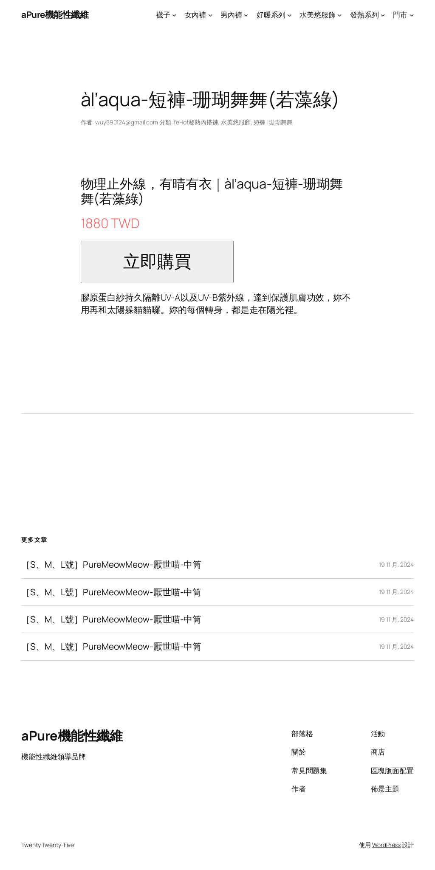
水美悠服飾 (236, 122)
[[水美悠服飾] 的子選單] (339, 14)
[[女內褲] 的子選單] (210, 14)
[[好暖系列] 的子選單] (289, 14)
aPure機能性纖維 (54, 14)
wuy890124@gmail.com (126, 122)
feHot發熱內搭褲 (196, 122)
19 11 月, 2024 (396, 564)
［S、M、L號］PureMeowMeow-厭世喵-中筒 (111, 564)
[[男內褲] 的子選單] (246, 14)
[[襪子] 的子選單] (174, 14)
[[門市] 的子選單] (412, 14)
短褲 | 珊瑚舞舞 (273, 122)
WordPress (386, 845)
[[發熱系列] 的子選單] (383, 14)
